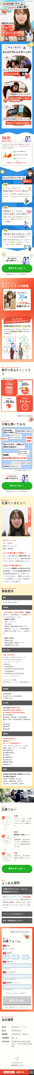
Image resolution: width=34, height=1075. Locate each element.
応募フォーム (18, 818)
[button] (16, 313)
